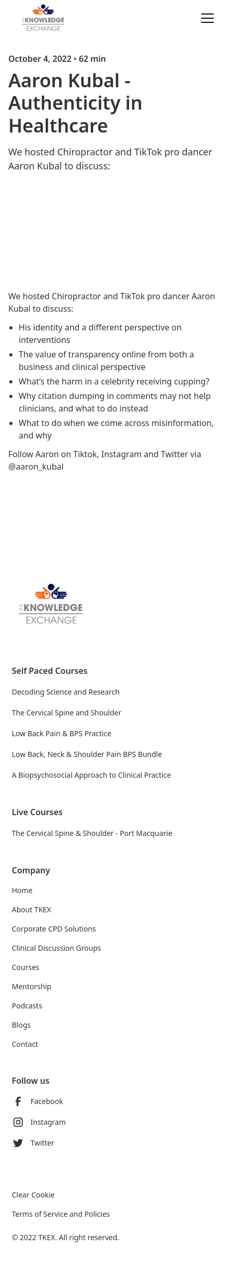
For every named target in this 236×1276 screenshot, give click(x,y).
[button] (205, 18)
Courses (25, 967)
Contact (25, 1044)
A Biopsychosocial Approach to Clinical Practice (91, 775)
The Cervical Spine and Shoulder (66, 712)
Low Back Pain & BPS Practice (62, 733)
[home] (51, 18)
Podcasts (27, 1006)
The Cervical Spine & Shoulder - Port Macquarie (92, 833)
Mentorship (31, 986)
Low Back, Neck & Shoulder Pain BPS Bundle (87, 754)
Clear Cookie (33, 1195)
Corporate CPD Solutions (54, 929)
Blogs (21, 1025)
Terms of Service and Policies (61, 1214)
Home (22, 890)
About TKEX (31, 909)
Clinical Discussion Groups (56, 948)
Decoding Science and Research (66, 692)
